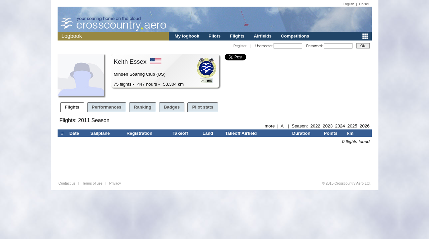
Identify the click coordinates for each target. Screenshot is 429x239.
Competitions (295, 36)
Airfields (263, 36)
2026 (365, 125)
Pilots (215, 36)
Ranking (142, 107)
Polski (363, 4)
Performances (106, 107)
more (270, 125)
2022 (316, 125)
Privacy (115, 183)
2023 (328, 125)
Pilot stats (202, 107)
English (348, 4)
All (283, 125)
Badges (172, 107)
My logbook (187, 36)
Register (240, 46)
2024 (340, 125)
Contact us (67, 183)
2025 (352, 125)
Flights (237, 36)
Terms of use (92, 183)
